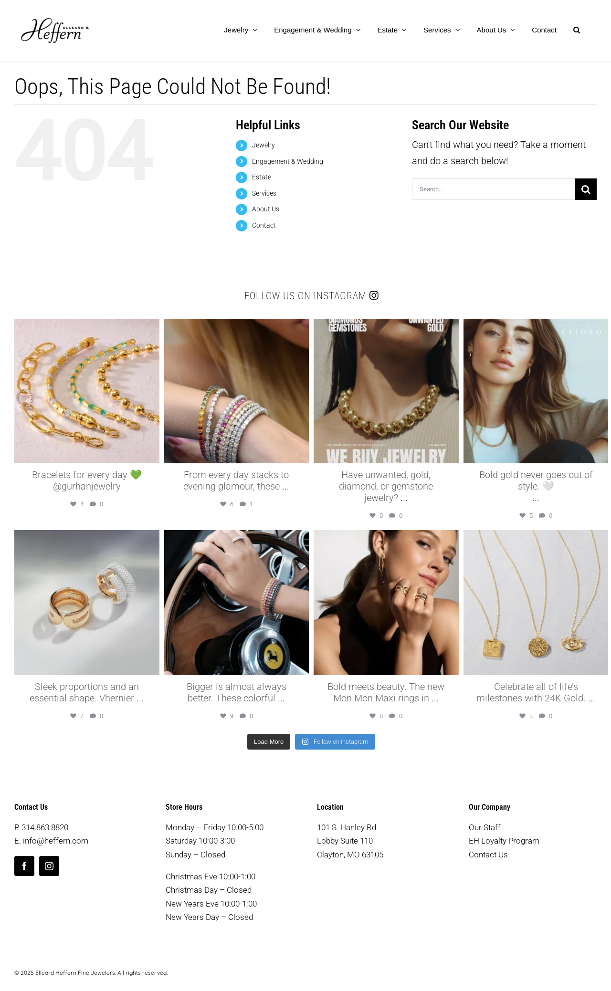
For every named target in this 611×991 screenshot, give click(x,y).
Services (264, 193)
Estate (261, 177)
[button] (576, 29)
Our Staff (485, 827)
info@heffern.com (55, 840)
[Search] (586, 189)
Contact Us (488, 854)
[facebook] (24, 866)
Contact (264, 225)
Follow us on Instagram (311, 296)
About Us (265, 209)
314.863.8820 (44, 827)
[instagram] (49, 866)
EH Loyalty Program (504, 840)
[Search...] (493, 189)
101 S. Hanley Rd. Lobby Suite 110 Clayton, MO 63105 (350, 841)
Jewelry (263, 145)
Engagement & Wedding (287, 161)
